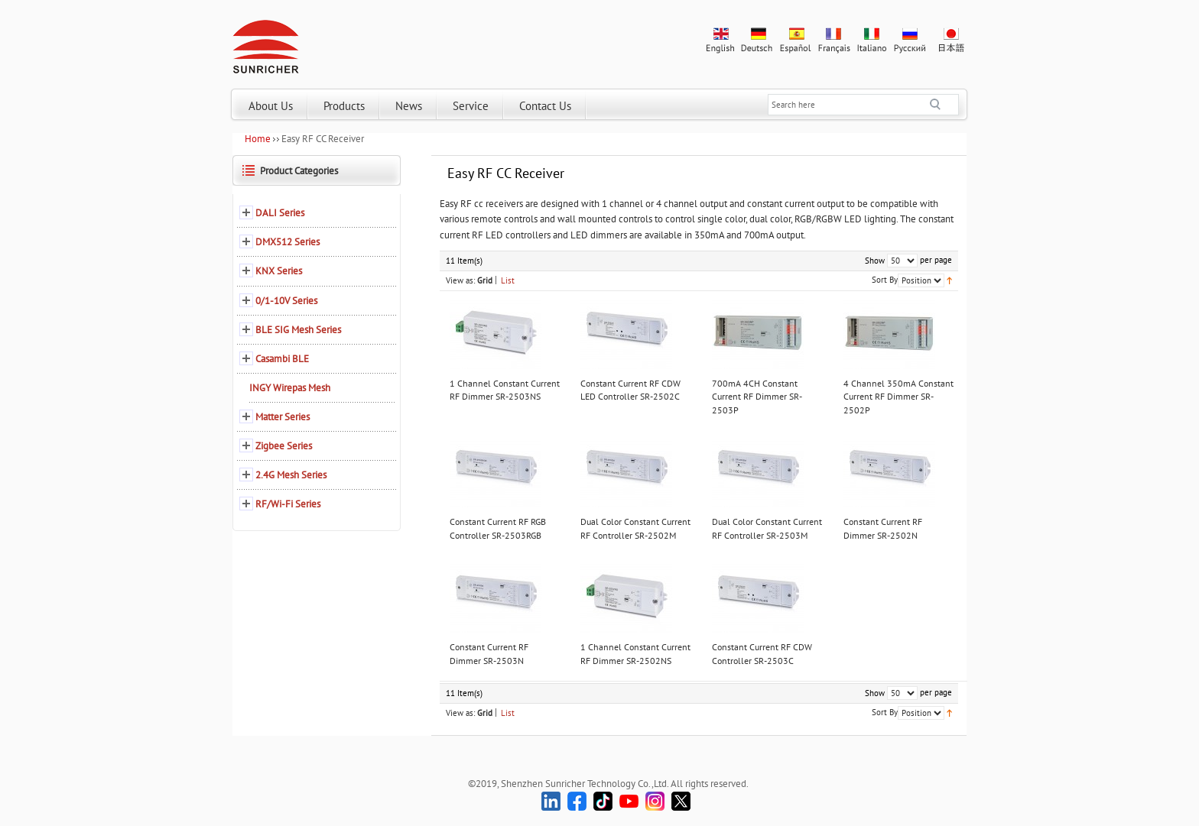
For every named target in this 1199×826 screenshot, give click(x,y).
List (508, 280)
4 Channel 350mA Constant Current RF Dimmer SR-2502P (898, 396)
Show (875, 260)
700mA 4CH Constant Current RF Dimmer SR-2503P (757, 396)
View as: (460, 280)
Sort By (885, 279)
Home (258, 138)
